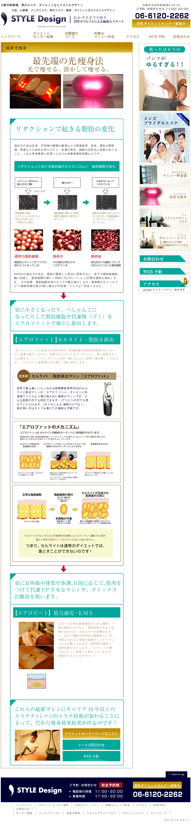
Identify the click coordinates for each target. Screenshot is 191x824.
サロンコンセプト (133, 813)
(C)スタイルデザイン (177, 820)
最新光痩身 (73, 813)
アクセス (141, 805)
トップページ (24, 805)
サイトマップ (159, 813)
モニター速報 (24, 813)
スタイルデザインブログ (101, 813)
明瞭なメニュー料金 (117, 805)
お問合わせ (23, 809)
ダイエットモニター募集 (54, 805)
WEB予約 (159, 805)
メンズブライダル (50, 813)
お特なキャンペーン (87, 805)
